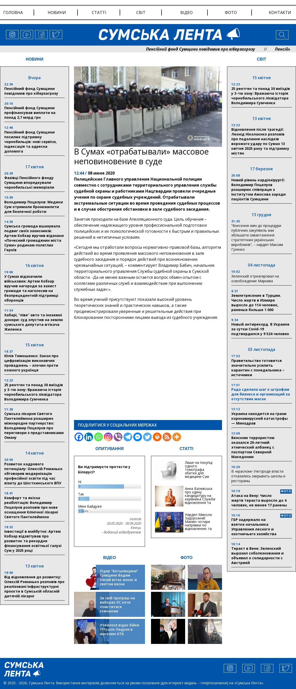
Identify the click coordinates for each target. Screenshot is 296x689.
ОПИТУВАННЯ (110, 449)
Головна (13, 12)
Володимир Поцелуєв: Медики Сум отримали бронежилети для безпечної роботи (33, 207)
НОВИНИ (34, 59)
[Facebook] (79, 437)
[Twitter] (147, 437)
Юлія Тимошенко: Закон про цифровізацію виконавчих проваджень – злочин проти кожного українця (31, 362)
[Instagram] (108, 437)
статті (99, 12)
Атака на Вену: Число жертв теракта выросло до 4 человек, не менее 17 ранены (259, 500)
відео (186, 12)
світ (140, 12)
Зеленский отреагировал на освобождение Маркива (255, 278)
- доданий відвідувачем (121, 532)
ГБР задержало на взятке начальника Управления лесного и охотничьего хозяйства (253, 526)
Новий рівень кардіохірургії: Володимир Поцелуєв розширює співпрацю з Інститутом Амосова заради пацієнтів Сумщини (258, 189)
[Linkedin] (88, 437)
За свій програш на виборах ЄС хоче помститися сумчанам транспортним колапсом (117, 609)
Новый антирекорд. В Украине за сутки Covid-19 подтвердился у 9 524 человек (260, 329)
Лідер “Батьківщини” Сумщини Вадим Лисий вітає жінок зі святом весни (119, 578)
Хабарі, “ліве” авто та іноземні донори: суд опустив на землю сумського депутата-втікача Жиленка (33, 322)
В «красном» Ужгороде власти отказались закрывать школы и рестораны (258, 476)
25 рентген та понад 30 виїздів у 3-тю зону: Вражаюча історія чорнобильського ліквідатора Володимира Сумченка (33, 391)
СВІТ (261, 59)
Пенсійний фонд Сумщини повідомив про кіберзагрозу (213, 49)
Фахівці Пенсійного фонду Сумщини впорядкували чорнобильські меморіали (29, 182)
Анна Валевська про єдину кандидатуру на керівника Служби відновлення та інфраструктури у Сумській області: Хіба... (200, 500)
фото (231, 12)
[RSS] (167, 437)
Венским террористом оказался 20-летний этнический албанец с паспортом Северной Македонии (252, 447)
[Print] (157, 437)
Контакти (280, 12)
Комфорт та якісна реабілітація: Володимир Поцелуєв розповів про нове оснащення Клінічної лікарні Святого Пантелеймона (31, 507)
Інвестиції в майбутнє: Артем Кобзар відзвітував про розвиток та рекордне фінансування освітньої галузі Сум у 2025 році (32, 541)
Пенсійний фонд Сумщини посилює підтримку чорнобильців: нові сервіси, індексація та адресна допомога (30, 142)
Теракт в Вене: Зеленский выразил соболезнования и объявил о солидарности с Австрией (257, 555)
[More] (176, 437)
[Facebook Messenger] (137, 437)
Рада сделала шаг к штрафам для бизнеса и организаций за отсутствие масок (260, 394)
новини (57, 12)
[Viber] (118, 437)
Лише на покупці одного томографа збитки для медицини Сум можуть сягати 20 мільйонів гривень (200, 473)
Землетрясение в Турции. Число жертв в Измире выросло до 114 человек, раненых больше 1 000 (256, 302)
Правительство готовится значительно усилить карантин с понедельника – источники (257, 367)
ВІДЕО (109, 558)
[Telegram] (127, 437)
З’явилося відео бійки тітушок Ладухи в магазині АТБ (119, 629)
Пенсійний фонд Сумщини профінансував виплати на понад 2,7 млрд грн (29, 112)
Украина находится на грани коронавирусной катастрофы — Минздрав (259, 418)
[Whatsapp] (98, 437)
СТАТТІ (186, 449)
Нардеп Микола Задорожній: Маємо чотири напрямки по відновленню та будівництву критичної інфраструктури (198, 526)
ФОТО (186, 558)
